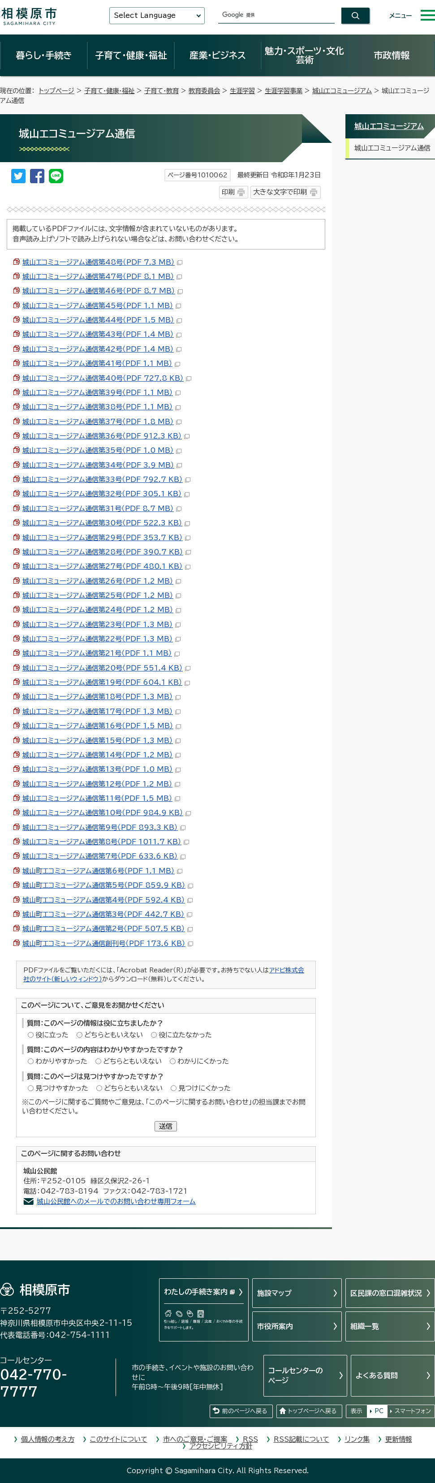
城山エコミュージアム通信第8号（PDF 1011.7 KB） (105, 841)
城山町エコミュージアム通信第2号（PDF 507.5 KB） (107, 928)
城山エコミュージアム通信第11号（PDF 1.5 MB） (101, 798)
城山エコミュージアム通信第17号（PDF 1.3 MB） (101, 711)
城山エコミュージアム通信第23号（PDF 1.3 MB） (101, 624)
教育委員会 (204, 90)
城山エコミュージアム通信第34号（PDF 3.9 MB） (102, 465)
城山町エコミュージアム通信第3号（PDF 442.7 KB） (107, 914)
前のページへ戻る (244, 1411)
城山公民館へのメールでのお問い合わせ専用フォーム (116, 1201)
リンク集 (357, 1439)
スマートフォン (413, 1411)
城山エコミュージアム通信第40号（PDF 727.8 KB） (106, 378)
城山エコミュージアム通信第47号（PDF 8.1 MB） (102, 276)
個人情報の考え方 (47, 1439)
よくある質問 (377, 1375)
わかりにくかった (203, 1061)
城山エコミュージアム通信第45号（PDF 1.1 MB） (101, 305)
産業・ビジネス (218, 55)
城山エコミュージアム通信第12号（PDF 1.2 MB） (101, 784)
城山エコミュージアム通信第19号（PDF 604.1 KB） (106, 682)
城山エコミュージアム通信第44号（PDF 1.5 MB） (102, 320)
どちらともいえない (113, 1035)
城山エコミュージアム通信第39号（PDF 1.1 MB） (101, 392)
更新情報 (398, 1439)
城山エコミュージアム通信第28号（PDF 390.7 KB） (106, 552)
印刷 (228, 192)
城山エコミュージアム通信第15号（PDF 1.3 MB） (101, 740)
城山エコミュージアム (342, 90)
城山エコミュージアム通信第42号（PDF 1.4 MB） (101, 349)
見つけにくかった (204, 1088)
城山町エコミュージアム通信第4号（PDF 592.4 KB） (107, 900)
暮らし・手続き (44, 55)
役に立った (52, 1035)
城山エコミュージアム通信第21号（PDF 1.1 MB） (101, 653)
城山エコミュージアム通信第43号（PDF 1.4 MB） (101, 334)
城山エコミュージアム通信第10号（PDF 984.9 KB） (106, 812)
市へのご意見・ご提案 (195, 1439)
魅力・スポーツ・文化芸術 (304, 55)
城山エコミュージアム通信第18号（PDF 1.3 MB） (101, 696)
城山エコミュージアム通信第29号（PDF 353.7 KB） (106, 537)
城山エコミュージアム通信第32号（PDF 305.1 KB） (106, 493)
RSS (250, 1439)
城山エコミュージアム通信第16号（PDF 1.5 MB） (101, 725)
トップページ (56, 90)
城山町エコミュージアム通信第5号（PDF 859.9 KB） (107, 885)
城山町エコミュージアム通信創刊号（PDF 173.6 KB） (107, 943)
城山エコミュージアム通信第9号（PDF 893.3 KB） (103, 827)
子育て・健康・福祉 (131, 55)
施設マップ (274, 1293)
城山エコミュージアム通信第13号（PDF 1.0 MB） (101, 769)
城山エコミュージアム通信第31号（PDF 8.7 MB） (101, 508)
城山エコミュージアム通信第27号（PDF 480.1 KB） (106, 566)
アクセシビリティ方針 (221, 1446)
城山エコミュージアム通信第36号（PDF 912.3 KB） (106, 436)
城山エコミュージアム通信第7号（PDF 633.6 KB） (103, 856)
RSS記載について (301, 1439)
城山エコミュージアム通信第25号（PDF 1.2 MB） (101, 595)
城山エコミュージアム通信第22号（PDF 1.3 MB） (101, 639)
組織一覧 (364, 1326)
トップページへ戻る (312, 1411)
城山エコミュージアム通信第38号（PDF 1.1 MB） (101, 407)
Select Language (145, 15)
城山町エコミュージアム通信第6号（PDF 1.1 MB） (102, 871)
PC (379, 1411)
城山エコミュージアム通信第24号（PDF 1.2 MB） (101, 609)
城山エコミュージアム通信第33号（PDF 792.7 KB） (106, 479)
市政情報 (391, 55)
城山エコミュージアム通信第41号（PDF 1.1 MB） (101, 363)
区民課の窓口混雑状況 (386, 1293)
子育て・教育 (161, 90)
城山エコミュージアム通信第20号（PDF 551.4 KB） (106, 668)
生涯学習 (242, 90)
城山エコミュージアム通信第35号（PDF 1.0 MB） (101, 450)
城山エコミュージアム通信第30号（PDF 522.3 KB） (106, 523)
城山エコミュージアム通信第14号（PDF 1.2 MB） (101, 755)
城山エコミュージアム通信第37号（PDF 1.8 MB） (101, 421)
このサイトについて (118, 1439)
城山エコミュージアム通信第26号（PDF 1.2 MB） (101, 581)
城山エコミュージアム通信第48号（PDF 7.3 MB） (102, 262)
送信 (165, 1126)
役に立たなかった (185, 1035)
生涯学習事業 (283, 90)
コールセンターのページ (295, 1375)
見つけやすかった (61, 1088)
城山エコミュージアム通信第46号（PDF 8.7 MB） (102, 291)
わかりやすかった (61, 1061)
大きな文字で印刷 (280, 192)
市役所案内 (275, 1326)
